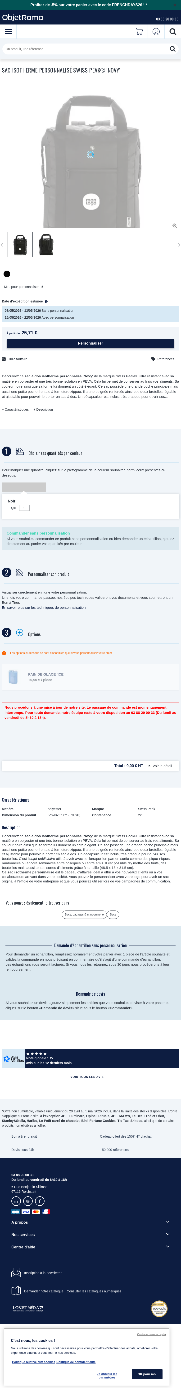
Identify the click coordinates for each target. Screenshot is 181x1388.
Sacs (113, 914)
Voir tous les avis (87, 1077)
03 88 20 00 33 (167, 19)
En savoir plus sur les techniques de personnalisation (44, 607)
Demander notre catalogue (43, 1291)
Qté (13, 508)
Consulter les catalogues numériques (94, 1291)
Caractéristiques (16, 409)
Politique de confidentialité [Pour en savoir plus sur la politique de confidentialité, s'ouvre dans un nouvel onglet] (75, 1362)
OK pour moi (147, 1374)
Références (165, 359)
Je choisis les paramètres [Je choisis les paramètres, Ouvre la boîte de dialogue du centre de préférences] (107, 1375)
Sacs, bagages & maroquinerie (84, 914)
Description (44, 409)
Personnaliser (90, 343)
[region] (87, 1357)
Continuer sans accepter (151, 1334)
